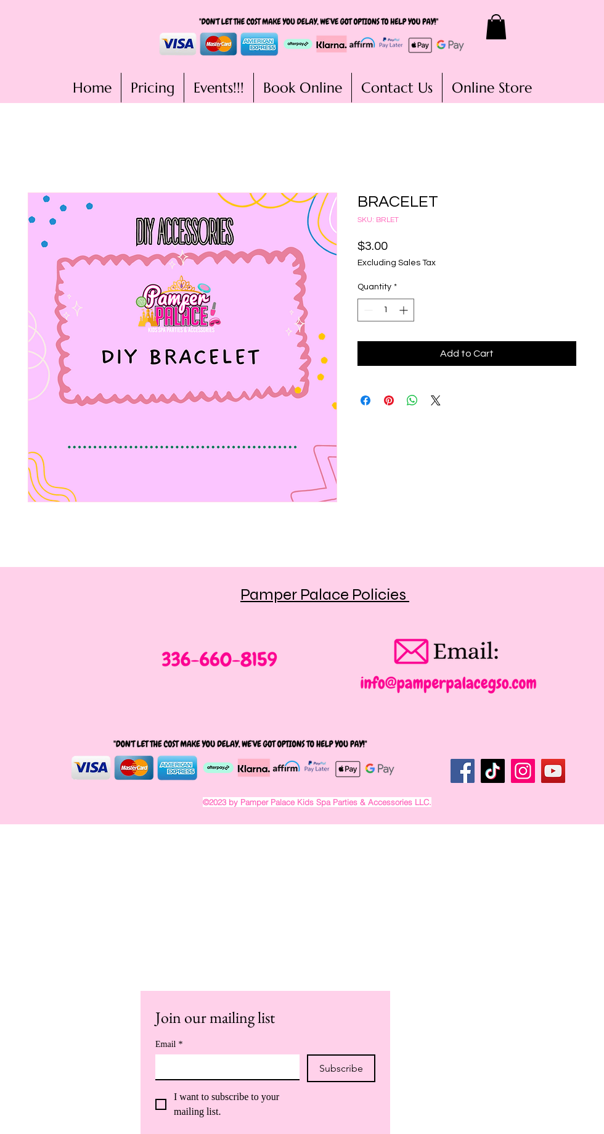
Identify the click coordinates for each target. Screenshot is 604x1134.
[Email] (223, 1066)
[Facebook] (463, 771)
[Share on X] (435, 400)
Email (168, 1044)
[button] (496, 26)
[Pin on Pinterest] (389, 400)
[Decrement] (367, 310)
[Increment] (404, 310)
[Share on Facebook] (365, 400)
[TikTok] (493, 771)
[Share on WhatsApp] (412, 400)
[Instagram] (523, 771)
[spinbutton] (386, 310)
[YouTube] (553, 771)
